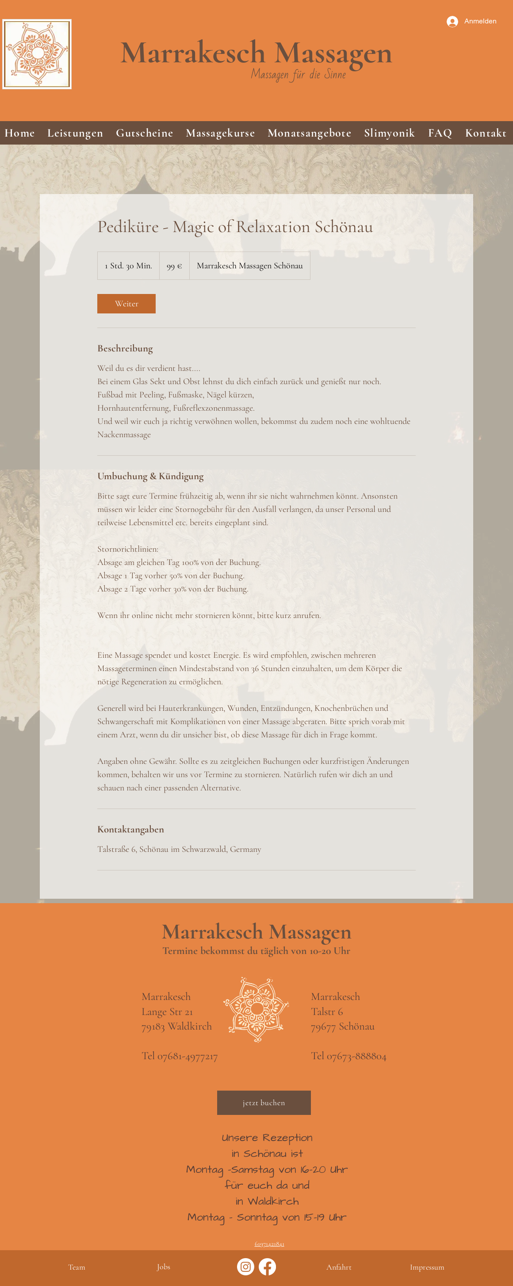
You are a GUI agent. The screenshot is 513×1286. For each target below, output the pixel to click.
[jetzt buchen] (264, 1103)
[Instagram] (245, 1266)
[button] (75, 133)
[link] (126, 303)
